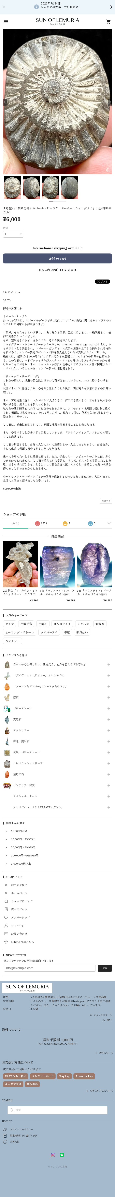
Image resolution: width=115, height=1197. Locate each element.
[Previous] (5, 102)
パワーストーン (22, 708)
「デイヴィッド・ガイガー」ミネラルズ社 (38, 675)
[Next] (110, 102)
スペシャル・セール (25, 796)
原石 (16, 697)
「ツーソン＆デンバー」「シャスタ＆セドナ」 (40, 686)
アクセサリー (21, 730)
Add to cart (57, 258)
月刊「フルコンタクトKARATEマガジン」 (38, 807)
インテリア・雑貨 (24, 785)
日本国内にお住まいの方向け (57, 270)
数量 (5, 228)
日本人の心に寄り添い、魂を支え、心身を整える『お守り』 (49, 664)
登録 (104, 968)
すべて (15, 523)
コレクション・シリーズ (28, 763)
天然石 (17, 719)
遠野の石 (18, 774)
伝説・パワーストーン (26, 752)
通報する (106, 500)
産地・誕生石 (21, 741)
